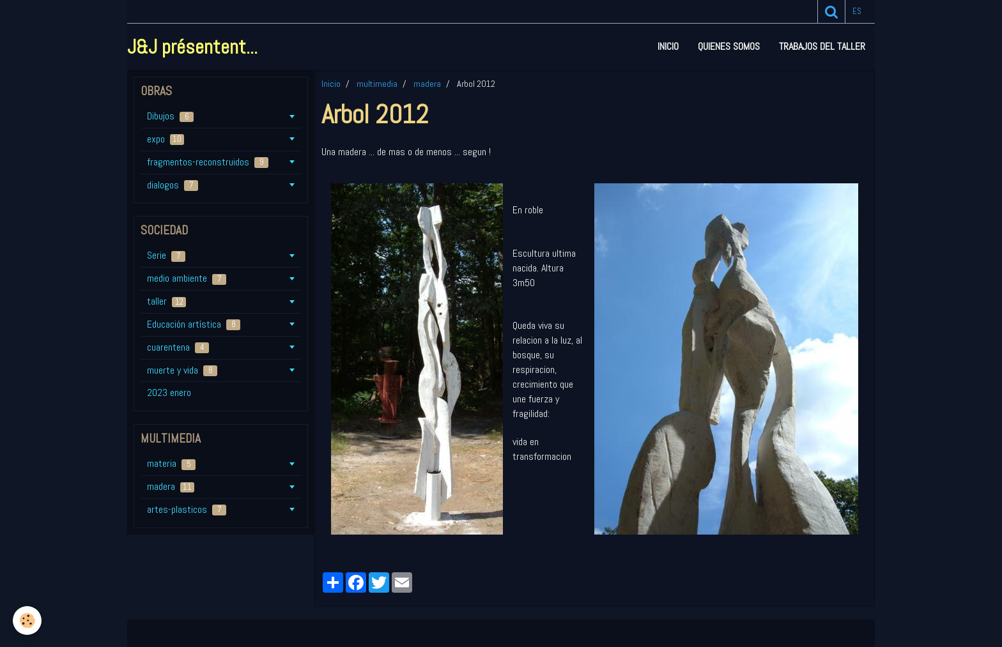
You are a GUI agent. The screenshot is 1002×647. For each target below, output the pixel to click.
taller (166, 301)
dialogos (172, 185)
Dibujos (170, 116)
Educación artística (193, 324)
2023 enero (169, 392)
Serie (166, 255)
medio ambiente (186, 278)
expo (165, 139)
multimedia (377, 83)
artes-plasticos (186, 509)
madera (427, 83)
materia (171, 463)
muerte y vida (182, 370)
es (856, 11)
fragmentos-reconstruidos (207, 162)
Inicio (668, 46)
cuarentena (178, 347)
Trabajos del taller (822, 46)
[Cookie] (27, 620)
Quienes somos (729, 46)
